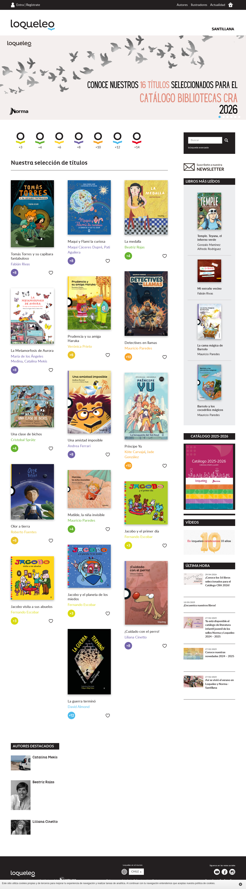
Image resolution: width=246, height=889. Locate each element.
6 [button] (239, 117)
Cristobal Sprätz (23, 440)
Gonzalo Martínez (208, 244)
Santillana (223, 29)
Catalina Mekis (35, 361)
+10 (98, 140)
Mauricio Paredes (138, 348)
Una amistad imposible (85, 440)
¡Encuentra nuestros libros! (200, 605)
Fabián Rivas (20, 264)
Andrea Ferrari (79, 446)
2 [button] (223, 117)
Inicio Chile (230, 4)
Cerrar (240, 884)
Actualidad (217, 5)
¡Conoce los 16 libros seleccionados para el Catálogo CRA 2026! (218, 581)
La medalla (133, 241)
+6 (59, 140)
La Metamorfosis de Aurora (32, 351)
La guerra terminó (82, 701)
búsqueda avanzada (198, 147)
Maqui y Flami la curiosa (86, 241)
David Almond (79, 707)
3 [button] (227, 117)
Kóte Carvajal (135, 452)
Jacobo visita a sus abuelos (32, 607)
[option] (123, 77)
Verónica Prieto (80, 346)
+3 (20, 140)
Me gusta (51, 273)
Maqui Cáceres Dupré (85, 247)
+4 (39, 140)
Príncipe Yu (133, 446)
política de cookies (205, 883)
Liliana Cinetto (136, 637)
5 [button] (235, 117)
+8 (78, 140)
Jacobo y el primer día (142, 531)
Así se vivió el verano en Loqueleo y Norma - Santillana (219, 684)
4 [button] (231, 117)
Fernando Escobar (139, 537)
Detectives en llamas (141, 343)
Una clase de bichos (26, 434)
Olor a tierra (20, 526)
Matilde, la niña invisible (86, 515)
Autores (182, 5)
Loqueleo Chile (33, 25)
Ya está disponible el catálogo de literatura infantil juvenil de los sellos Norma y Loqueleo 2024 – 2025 (219, 629)
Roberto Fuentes (24, 532)
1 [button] (219, 117)
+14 (136, 140)
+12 (117, 140)
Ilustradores (199, 5)
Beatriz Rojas (135, 247)
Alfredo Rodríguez (209, 249)
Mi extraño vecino (209, 288)
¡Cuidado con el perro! (142, 632)
